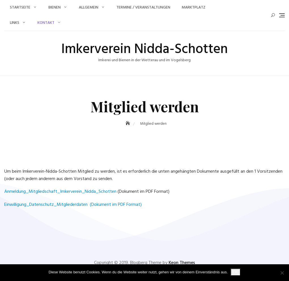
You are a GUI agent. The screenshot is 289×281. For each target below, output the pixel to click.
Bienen (54, 7)
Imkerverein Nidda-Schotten (144, 49)
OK (235, 272)
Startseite (20, 7)
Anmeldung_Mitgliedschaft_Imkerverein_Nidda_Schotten (60, 191)
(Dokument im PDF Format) (115, 204)
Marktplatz (193, 7)
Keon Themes (182, 263)
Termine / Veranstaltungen (143, 7)
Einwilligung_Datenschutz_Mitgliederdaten (46, 204)
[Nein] (282, 273)
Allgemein (88, 7)
